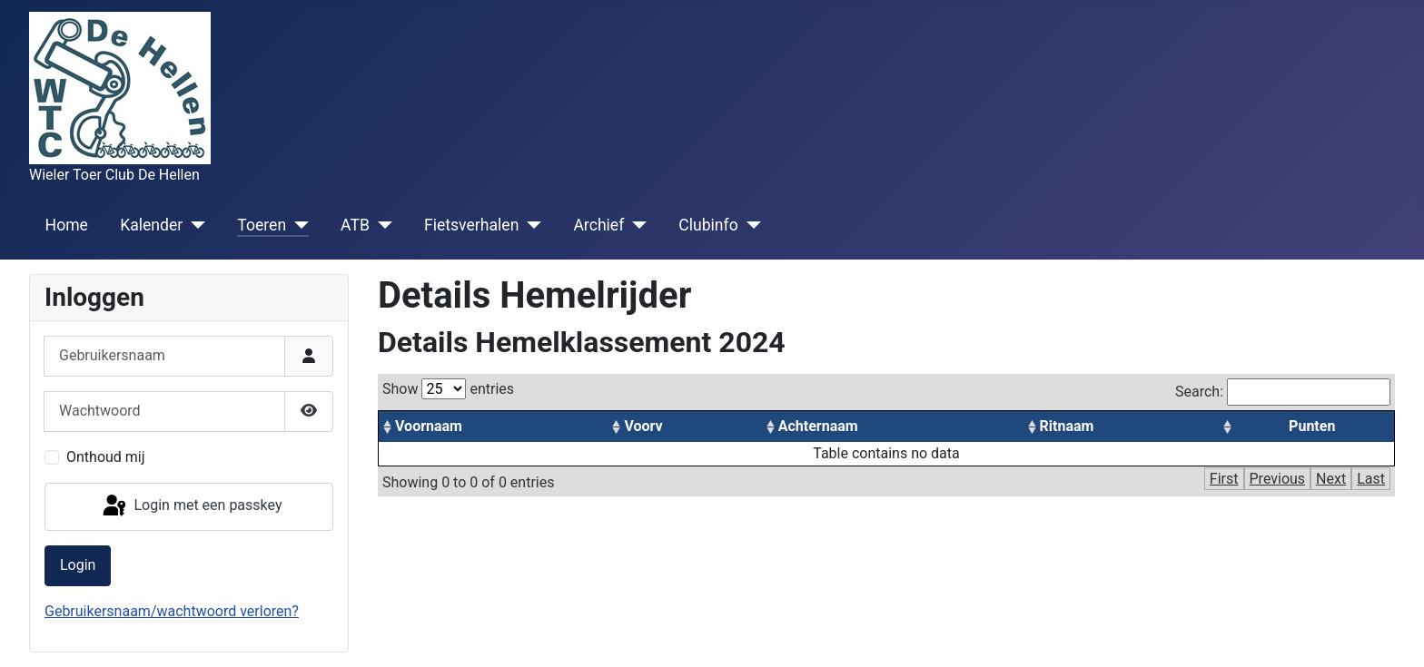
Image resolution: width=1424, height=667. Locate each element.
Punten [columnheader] (1312, 426)
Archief (598, 225)
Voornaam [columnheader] (428, 426)
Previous (1278, 478)
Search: (1282, 392)
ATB (355, 225)
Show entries (448, 388)
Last (1371, 478)
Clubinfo (707, 225)
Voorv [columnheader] (643, 426)
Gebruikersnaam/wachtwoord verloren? (171, 611)
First (1224, 478)
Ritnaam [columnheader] (1067, 426)
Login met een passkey (191, 506)
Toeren (261, 225)
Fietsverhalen (471, 225)
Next (1331, 478)
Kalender (151, 225)
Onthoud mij (105, 457)
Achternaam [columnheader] (818, 426)
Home (66, 225)
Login (77, 565)
